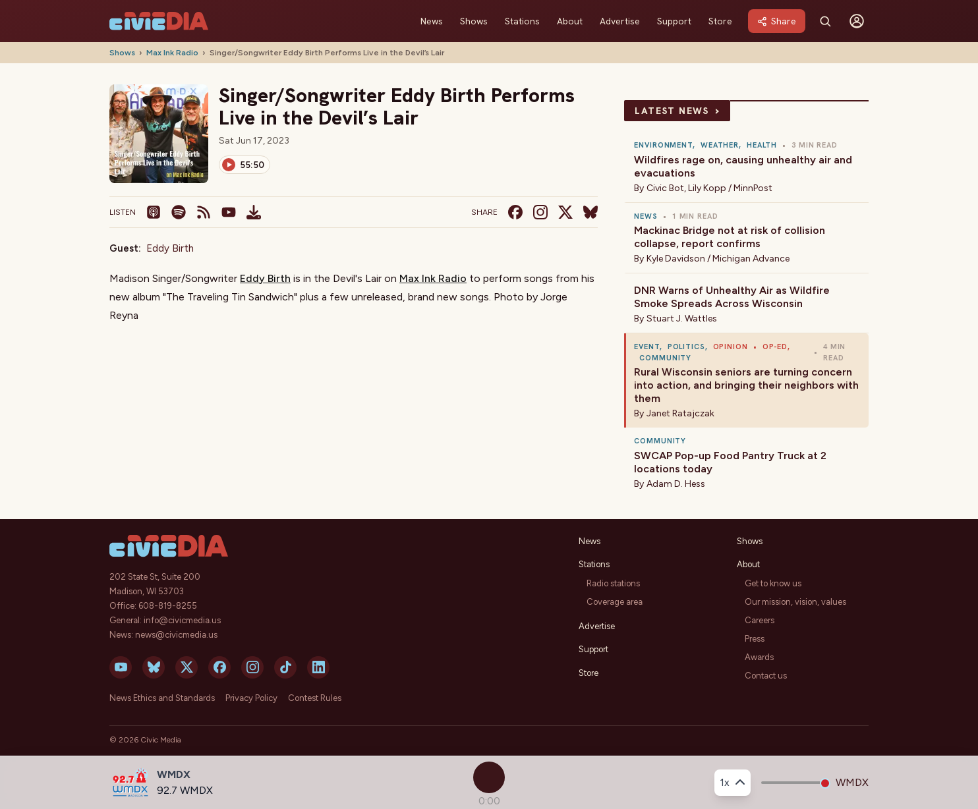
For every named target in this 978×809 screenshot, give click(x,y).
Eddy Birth (170, 248)
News (431, 21)
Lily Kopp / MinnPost (730, 188)
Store (720, 21)
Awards (759, 657)
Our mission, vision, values (795, 602)
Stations (522, 21)
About (570, 21)
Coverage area (615, 602)
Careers (759, 620)
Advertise (620, 21)
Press (754, 639)
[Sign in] (857, 21)
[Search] (825, 21)
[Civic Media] (158, 21)
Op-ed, (776, 346)
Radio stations (613, 583)
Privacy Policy (251, 698)
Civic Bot (665, 188)
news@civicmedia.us (176, 635)
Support (674, 21)
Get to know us (773, 583)
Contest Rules (314, 698)
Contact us (766, 676)
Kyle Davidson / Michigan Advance (718, 258)
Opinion (730, 346)
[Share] (776, 21)
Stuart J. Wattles (682, 318)
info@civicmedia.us (182, 620)
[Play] (244, 164)
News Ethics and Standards (162, 698)
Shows (474, 21)
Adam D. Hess (676, 483)
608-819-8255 (167, 606)
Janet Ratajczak (680, 413)
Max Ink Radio (172, 52)
